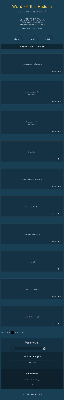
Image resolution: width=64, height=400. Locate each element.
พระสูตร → (57, 71)
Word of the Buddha (32, 6)
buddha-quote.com (36, 394)
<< (2, 332)
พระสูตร (30, 362)
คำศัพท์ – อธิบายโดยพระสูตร (32, 380)
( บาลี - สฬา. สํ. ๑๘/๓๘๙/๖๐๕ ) (32, 29)
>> (23, 332)
